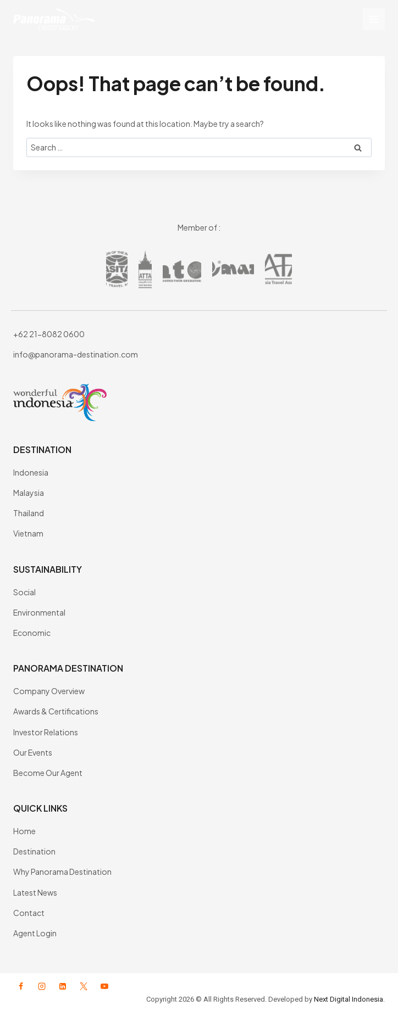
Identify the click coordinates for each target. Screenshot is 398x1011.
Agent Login (35, 933)
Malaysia (28, 493)
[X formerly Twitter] (83, 986)
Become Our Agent (47, 773)
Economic (32, 633)
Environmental (39, 612)
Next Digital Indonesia (348, 999)
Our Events (32, 752)
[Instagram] (41, 986)
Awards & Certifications (55, 711)
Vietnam (28, 533)
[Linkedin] (62, 986)
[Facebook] (21, 986)
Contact (29, 913)
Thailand (28, 513)
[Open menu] (374, 19)
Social (24, 592)
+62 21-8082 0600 (49, 334)
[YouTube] (104, 986)
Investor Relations (45, 732)
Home (24, 831)
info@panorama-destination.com (75, 354)
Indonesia (30, 472)
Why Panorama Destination (62, 871)
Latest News (35, 892)
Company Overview (49, 691)
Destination (34, 851)
